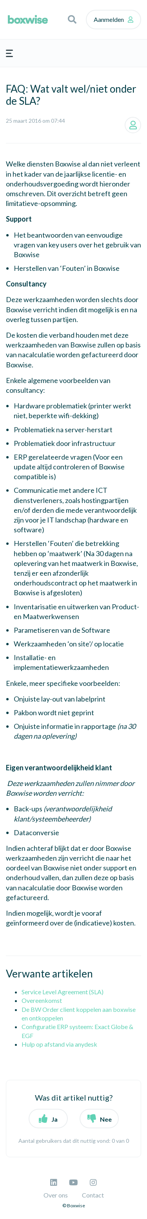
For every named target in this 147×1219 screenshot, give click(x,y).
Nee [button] (106, 1119)
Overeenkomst (42, 1000)
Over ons (56, 1195)
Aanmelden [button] (109, 19)
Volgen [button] (133, 125)
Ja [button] (54, 1119)
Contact (93, 1195)
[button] (72, 19)
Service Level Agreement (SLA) (62, 991)
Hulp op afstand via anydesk (59, 1044)
